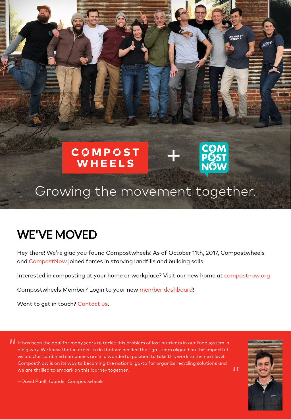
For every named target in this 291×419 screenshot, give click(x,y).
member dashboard (166, 290)
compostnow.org (247, 276)
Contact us (93, 304)
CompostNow (48, 261)
